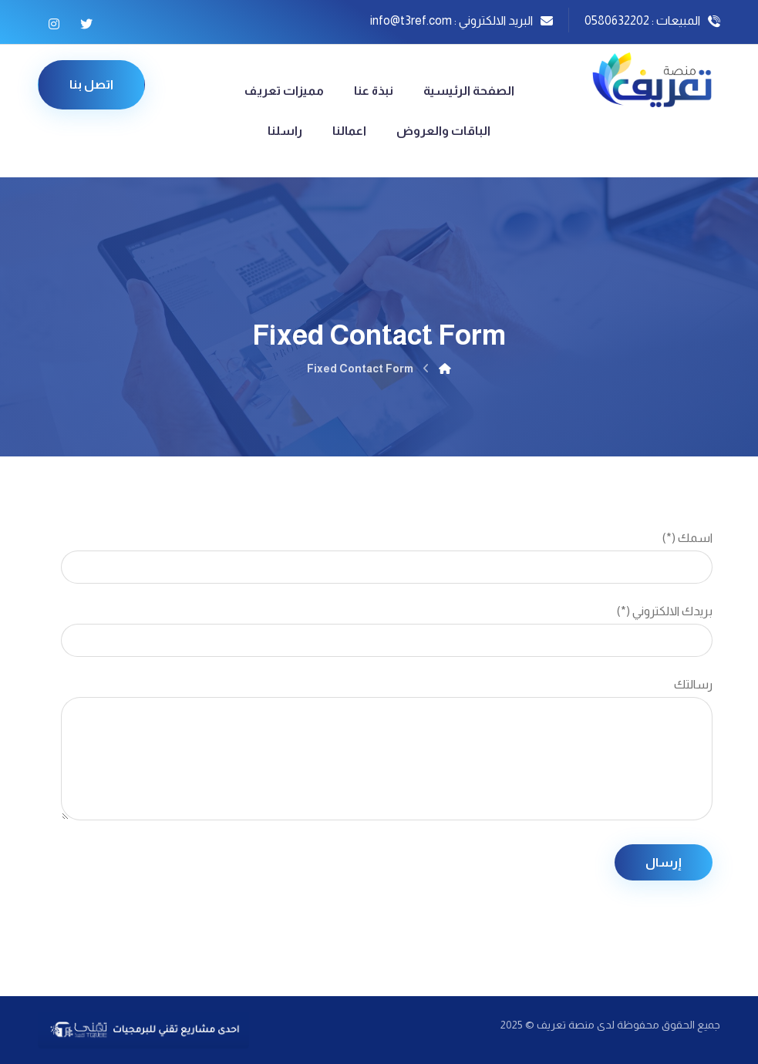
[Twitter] (86, 24)
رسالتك (387, 753)
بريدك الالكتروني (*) (387, 630)
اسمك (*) (387, 557)
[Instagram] (54, 24)
